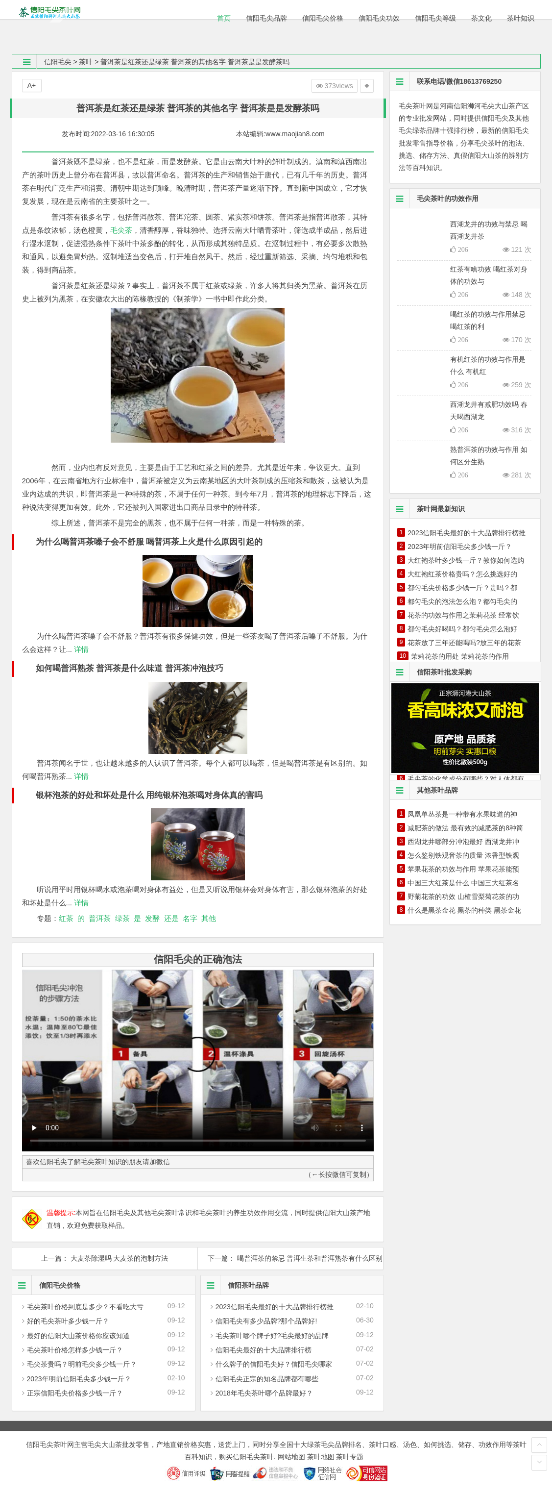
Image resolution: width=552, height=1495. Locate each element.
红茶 (66, 918)
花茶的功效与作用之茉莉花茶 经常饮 (463, 615)
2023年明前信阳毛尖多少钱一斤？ (79, 1379)
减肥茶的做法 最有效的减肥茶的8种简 (465, 828)
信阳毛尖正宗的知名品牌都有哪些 (267, 1379)
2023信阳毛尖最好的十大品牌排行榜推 (275, 1307)
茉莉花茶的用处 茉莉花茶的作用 (460, 656)
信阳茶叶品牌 (235, 1285)
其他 (208, 918)
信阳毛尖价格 (46, 1285)
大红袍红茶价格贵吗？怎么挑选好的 (462, 574)
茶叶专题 (349, 1457)
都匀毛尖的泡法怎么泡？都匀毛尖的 (462, 601)
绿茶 (122, 918)
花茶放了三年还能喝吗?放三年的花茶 (464, 643)
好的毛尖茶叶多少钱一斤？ (68, 1321)
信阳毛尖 (58, 62)
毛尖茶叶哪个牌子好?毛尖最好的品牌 (272, 1336)
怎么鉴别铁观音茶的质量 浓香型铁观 (463, 855)
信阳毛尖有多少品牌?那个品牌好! (266, 1321)
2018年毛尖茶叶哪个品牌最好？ (264, 1393)
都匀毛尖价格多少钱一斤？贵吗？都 (462, 588)
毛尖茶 (121, 230)
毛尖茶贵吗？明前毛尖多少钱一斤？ (82, 1364)
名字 (190, 918)
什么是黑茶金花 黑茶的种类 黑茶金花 (464, 910)
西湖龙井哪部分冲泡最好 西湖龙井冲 (463, 842)
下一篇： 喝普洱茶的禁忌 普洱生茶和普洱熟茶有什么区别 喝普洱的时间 (290, 1258)
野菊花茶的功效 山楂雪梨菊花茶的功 (463, 896)
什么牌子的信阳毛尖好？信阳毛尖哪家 (274, 1364)
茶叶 (86, 62)
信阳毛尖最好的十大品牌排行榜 (264, 1350)
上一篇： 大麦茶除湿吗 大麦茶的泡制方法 (104, 1258)
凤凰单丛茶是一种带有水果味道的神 (462, 814)
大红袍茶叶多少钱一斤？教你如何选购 (466, 560)
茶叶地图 (321, 1457)
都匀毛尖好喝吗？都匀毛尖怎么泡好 (462, 629)
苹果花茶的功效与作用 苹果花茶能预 (463, 869)
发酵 (152, 918)
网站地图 (291, 1457)
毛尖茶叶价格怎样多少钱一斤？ (75, 1350)
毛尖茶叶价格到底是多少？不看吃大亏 (85, 1307)
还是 (171, 918)
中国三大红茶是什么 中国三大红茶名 (463, 883)
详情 (80, 649)
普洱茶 (100, 918)
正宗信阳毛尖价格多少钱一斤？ (75, 1393)
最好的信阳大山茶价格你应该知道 (78, 1336)
